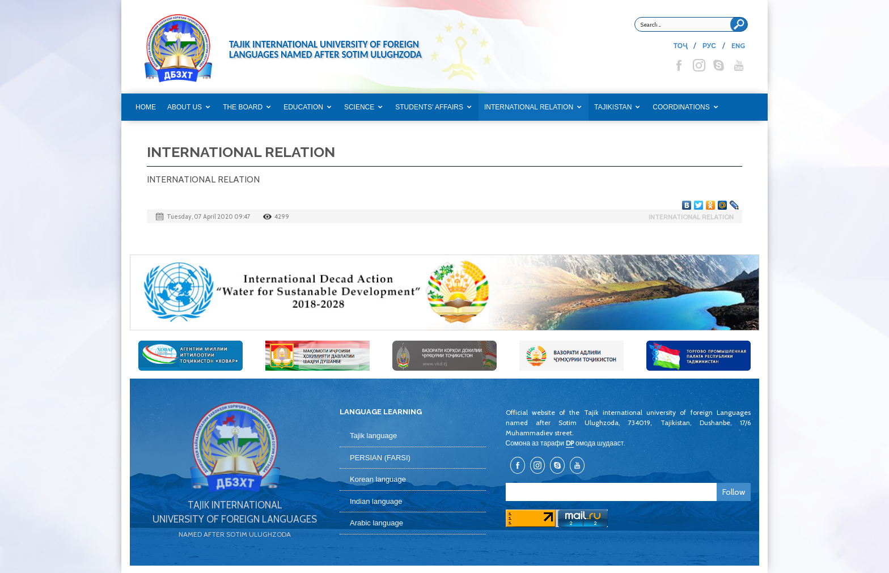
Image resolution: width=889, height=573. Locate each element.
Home (146, 107)
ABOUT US (184, 107)
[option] (444, 292)
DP (570, 443)
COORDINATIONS (681, 107)
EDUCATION (303, 107)
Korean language (378, 479)
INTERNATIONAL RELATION (528, 107)
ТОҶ (680, 45)
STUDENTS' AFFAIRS (429, 107)
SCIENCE (359, 107)
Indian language (376, 501)
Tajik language (373, 435)
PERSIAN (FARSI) (380, 457)
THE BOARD (243, 107)
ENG (738, 45)
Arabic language (376, 523)
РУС (709, 45)
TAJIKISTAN (613, 107)
